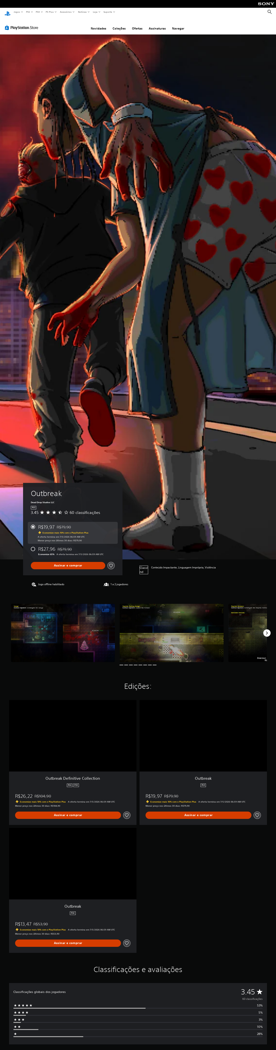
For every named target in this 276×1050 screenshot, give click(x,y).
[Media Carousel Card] (63, 629)
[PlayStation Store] (22, 23)
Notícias (82, 11)
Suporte (107, 11)
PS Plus (50, 11)
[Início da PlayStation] (7, 12)
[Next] (267, 629)
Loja (95, 11)
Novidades (98, 24)
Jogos (17, 11)
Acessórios (65, 11)
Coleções (119, 24)
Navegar (178, 24)
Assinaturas (157, 24)
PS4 (38, 11)
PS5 (28, 11)
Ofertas (137, 24)
